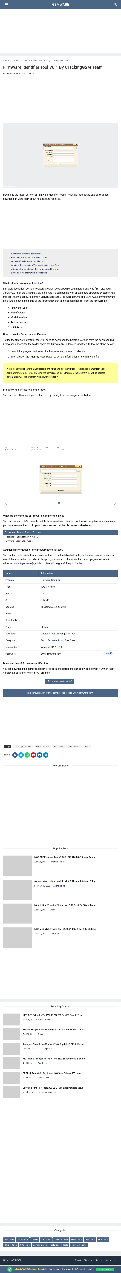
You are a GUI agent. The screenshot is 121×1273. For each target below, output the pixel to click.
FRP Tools (45, 1240)
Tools (15, 60)
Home (6, 60)
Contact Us (110, 1260)
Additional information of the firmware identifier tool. (35, 269)
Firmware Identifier (50, 580)
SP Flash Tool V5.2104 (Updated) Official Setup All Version (52, 1073)
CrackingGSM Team (66, 633)
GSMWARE (60, 4)
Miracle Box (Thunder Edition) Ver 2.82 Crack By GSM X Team (64, 905)
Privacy (99, 1260)
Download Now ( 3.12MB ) (60, 681)
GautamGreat (48, 633)
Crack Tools (22, 1240)
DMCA (78, 1260)
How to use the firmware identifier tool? (29, 257)
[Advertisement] (60, 31)
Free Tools (70, 640)
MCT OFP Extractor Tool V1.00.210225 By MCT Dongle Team (64, 857)
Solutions (55, 1245)
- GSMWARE (15, 1260)
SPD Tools (25, 1245)
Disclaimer (88, 1260)
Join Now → (104, 1269)
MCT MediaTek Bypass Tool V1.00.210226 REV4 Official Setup (65, 929)
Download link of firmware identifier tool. (29, 273)
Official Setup (11, 1245)
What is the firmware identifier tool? (27, 254)
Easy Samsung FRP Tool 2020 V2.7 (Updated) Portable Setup (53, 1088)
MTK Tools (103, 1240)
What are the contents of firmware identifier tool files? (35, 265)
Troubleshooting (78, 1245)
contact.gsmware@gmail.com (29, 563)
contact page (89, 559)
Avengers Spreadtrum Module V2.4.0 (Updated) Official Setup (64, 881)
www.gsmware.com (51, 654)
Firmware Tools (55, 640)
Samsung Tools (40, 1245)
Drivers (35, 1240)
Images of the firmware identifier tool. (28, 261)
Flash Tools (76, 1240)
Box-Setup (9, 1240)
